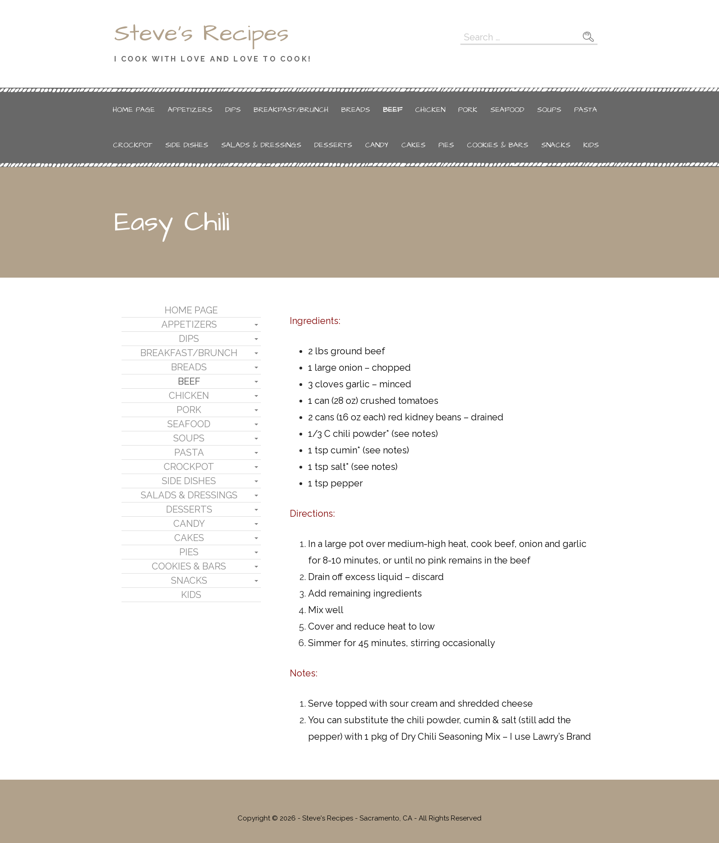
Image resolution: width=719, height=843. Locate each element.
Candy (376, 145)
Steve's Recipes (201, 33)
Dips (233, 110)
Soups (549, 110)
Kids (591, 145)
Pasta (585, 110)
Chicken (430, 110)
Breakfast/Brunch (291, 110)
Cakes (413, 145)
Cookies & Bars (497, 145)
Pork (467, 110)
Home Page (134, 110)
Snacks (555, 145)
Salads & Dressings (261, 145)
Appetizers (190, 110)
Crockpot (132, 145)
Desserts (333, 145)
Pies (446, 145)
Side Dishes (186, 145)
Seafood (507, 110)
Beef (392, 110)
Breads (355, 110)
